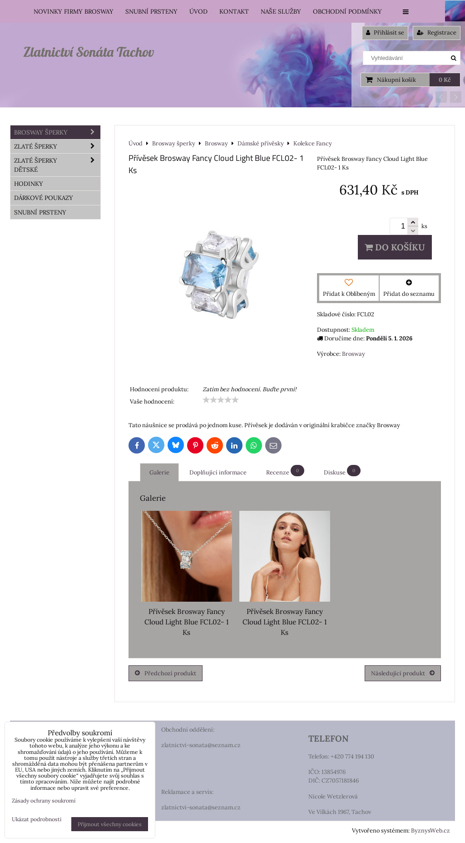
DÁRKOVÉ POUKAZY (43, 198)
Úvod (198, 11)
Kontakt (234, 11)
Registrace (436, 32)
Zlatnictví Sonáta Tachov (88, 51)
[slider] (221, 400)
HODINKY (28, 184)
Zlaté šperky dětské (57, 165)
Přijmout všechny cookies (110, 824)
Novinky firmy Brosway (74, 11)
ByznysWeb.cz (430, 830)
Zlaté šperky (57, 146)
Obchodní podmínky (347, 11)
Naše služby (281, 11)
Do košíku (395, 247)
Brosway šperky (57, 132)
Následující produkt (403, 673)
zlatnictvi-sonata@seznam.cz (201, 745)
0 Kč (445, 80)
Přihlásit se (385, 32)
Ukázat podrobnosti (36, 819)
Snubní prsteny (151, 11)
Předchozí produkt (165, 673)
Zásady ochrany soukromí (43, 800)
